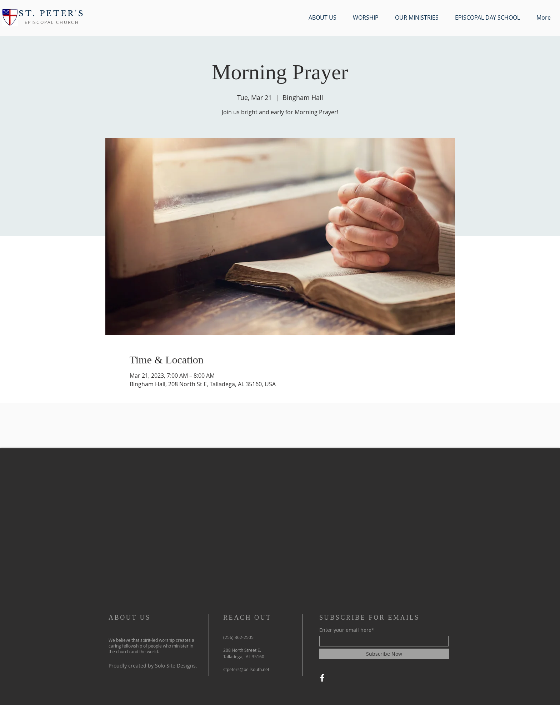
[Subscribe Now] (384, 654)
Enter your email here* (346, 630)
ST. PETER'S (52, 13)
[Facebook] (322, 678)
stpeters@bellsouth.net (246, 669)
